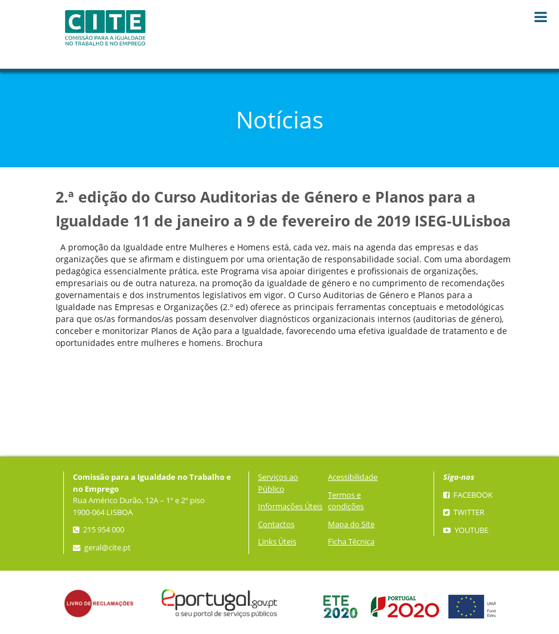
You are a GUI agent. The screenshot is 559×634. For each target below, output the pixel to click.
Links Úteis (277, 542)
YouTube (466, 530)
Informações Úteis (290, 506)
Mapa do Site (351, 524)
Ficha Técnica (351, 542)
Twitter (463, 512)
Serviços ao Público (278, 483)
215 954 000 (98, 530)
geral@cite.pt (102, 548)
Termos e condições (346, 501)
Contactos (276, 524)
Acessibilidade (352, 477)
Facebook (468, 495)
